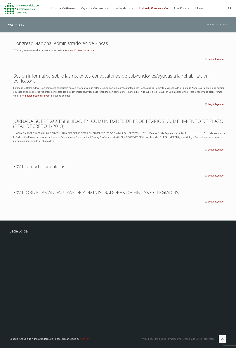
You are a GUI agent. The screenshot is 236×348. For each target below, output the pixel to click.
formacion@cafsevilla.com (35, 95)
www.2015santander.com (81, 50)
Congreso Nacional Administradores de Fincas (60, 43)
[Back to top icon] (222, 339)
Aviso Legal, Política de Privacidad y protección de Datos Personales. (178, 338)
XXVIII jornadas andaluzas (39, 166)
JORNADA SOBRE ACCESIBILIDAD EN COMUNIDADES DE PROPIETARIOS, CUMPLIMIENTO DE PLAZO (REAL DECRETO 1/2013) (118, 123)
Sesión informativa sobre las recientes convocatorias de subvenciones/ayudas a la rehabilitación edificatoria (111, 78)
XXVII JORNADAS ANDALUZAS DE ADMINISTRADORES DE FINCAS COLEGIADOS (96, 192)
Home (210, 24)
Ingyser (85, 338)
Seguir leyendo (216, 59)
